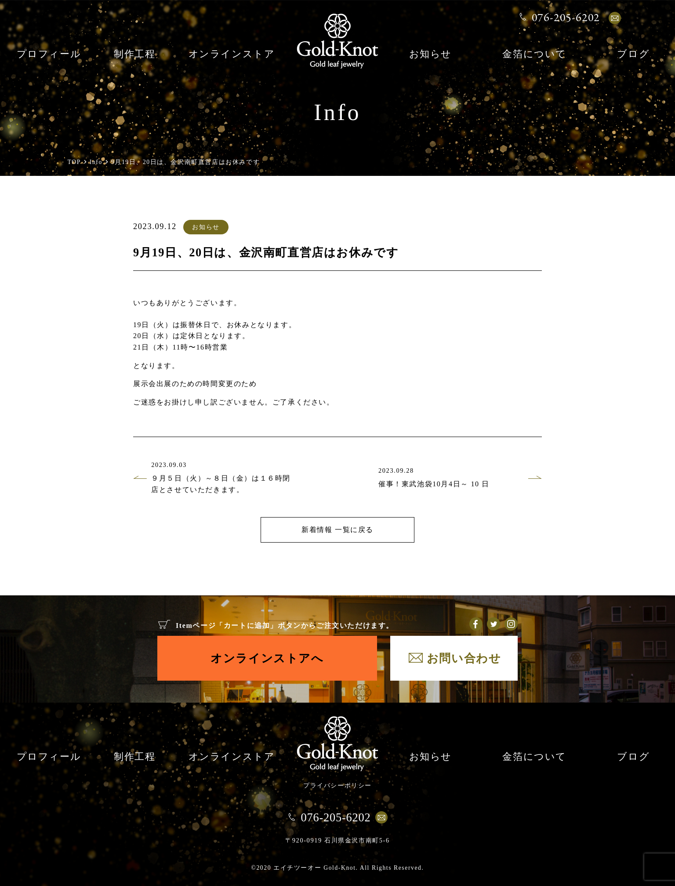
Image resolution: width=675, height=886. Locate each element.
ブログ (633, 54)
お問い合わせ (464, 658)
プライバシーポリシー (337, 785)
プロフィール (49, 54)
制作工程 (134, 54)
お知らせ (430, 54)
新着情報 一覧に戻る (337, 529)
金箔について (534, 54)
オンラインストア (232, 54)
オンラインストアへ (266, 658)
